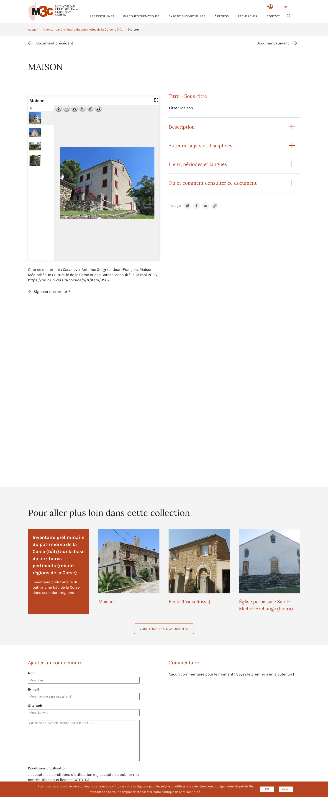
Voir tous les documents (164, 628)
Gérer (286, 789)
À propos (222, 16)
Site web (35, 706)
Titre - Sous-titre (188, 96)
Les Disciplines (102, 16)
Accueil (33, 29)
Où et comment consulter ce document (213, 183)
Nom (32, 673)
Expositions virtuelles (187, 16)
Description (182, 127)
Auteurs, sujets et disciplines (200, 145)
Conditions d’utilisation (47, 768)
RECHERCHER (248, 16)
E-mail (33, 689)
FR (285, 7)
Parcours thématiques (141, 16)
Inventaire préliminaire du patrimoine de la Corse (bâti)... (83, 29)
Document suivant (272, 43)
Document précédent (54, 43)
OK (267, 789)
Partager (175, 205)
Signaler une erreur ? (52, 291)
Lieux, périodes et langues (198, 164)
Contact (273, 16)
